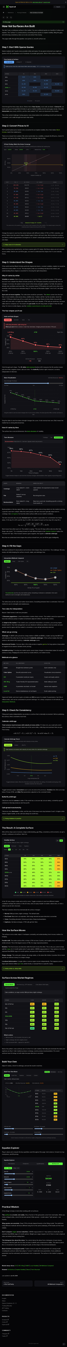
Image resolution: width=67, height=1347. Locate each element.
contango (45, 437)
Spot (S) (6, 1171)
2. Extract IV (19, 62)
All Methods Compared (47, 1267)
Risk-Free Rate (8, 1188)
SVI (27, 561)
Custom (36, 1075)
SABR (5, 686)
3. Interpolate (28, 62)
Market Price (41, 150)
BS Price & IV (55, 1163)
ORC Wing (7, 682)
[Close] (65, 2)
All (9, 849)
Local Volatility (34, 1267)
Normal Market (9, 984)
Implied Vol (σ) (7, 1194)
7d (12, 849)
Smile (23, 320)
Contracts (5, 1310)
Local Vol (6, 691)
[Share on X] (7, 17)
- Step (21, 223)
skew (48, 295)
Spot (9, 150)
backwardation (58, 437)
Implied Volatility (20, 1271)
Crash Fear (14, 1075)
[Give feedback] (61, 1344)
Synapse (5, 1319)
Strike (20, 150)
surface (7, 1216)
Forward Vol (25, 1163)
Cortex (5, 1322)
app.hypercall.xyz (37, 2)
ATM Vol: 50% (7, 1126)
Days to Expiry (7, 1183)
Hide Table (60, 1071)
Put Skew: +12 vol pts (39, 1126)
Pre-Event (14, 846)
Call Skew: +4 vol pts (9, 1132)
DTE (30, 150)
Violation (16, 745)
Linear (13, 561)
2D (61, 840)
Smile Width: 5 (37, 1132)
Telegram (5, 1333)
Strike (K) (6, 1177)
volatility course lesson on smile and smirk (39, 306)
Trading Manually (7, 1305)
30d (20, 849)
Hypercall (5, 1324)
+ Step (45, 223)
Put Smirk (7, 320)
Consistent (8, 745)
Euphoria (26, 846)
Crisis (20, 846)
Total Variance (11, 1163)
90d (27, 849)
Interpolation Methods (8, 702)
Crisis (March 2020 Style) (42, 984)
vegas (9, 949)
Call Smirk (16, 320)
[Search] (59, 7)
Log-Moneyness (40, 1163)
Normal (7, 846)
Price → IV (16, 1168)
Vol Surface (11, 1271)
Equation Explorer (51, 531)
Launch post (46, 2)
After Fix (24, 745)
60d (23, 849)
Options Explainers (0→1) (9, 1303)
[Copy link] (10, 17)
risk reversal (30, 367)
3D (57, 840)
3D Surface (53, 1071)
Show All (7, 561)
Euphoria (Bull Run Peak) (11, 988)
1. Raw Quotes (9, 62)
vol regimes (14, 514)
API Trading (5, 1308)
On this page (7, 22)
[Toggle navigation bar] (3, 7)
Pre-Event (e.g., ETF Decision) (24, 984)
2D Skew (47, 1071)
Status (3, 1301)
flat (51, 437)
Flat (29, 320)
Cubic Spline (21, 561)
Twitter (5, 1336)
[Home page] (3, 12)
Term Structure (35, 1271)
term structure (31, 431)
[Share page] (3, 17)
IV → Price (8, 1168)
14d (16, 849)
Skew (28, 1271)
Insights (4, 1298)
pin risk (20, 963)
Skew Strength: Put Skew (10, 381)
